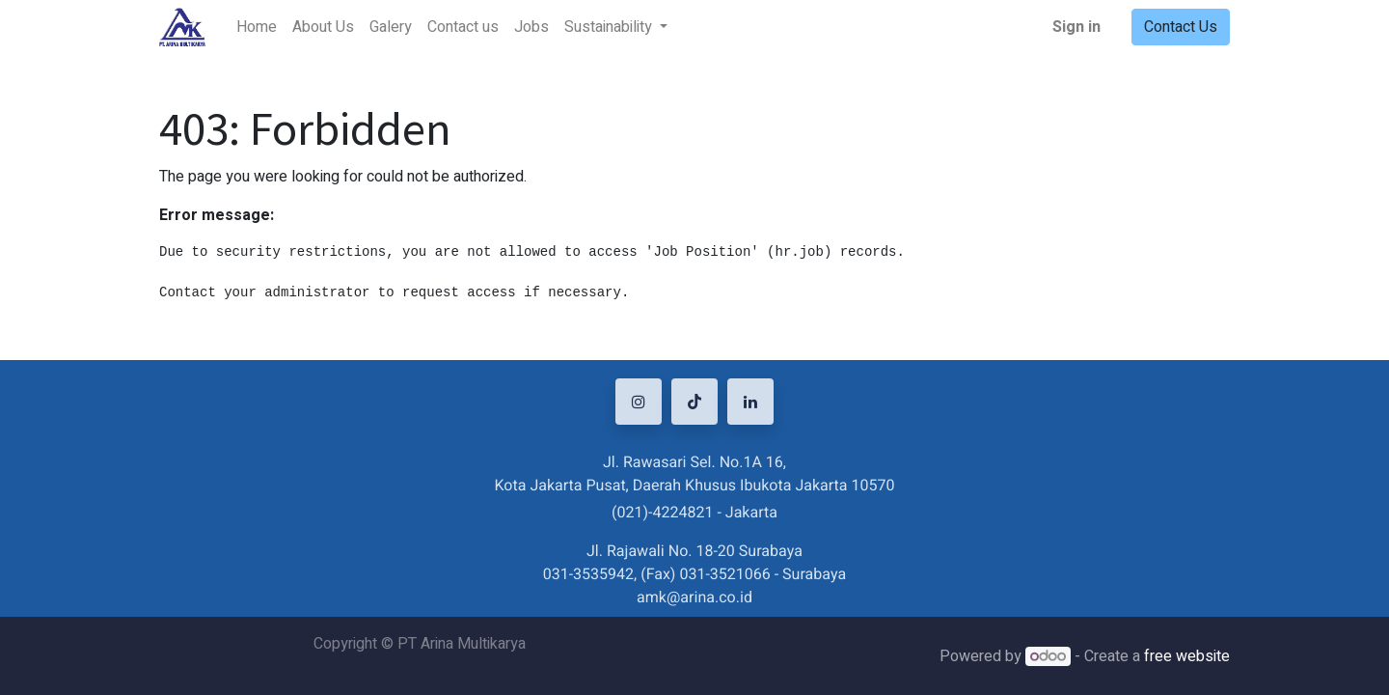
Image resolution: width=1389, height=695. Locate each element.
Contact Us (1180, 27)
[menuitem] (257, 27)
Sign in (1076, 27)
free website (1187, 656)
